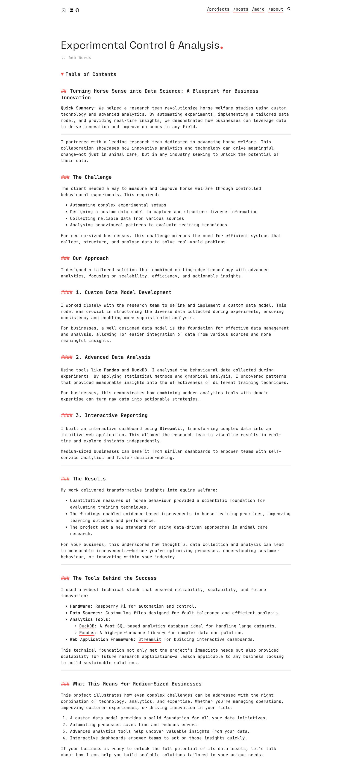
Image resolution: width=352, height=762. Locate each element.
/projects (218, 9)
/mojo (258, 9)
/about (275, 9)
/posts (240, 9)
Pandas (86, 632)
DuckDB (86, 626)
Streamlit (149, 639)
